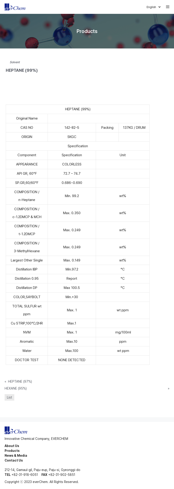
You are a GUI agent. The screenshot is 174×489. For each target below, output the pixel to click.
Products (12, 451)
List (9, 397)
